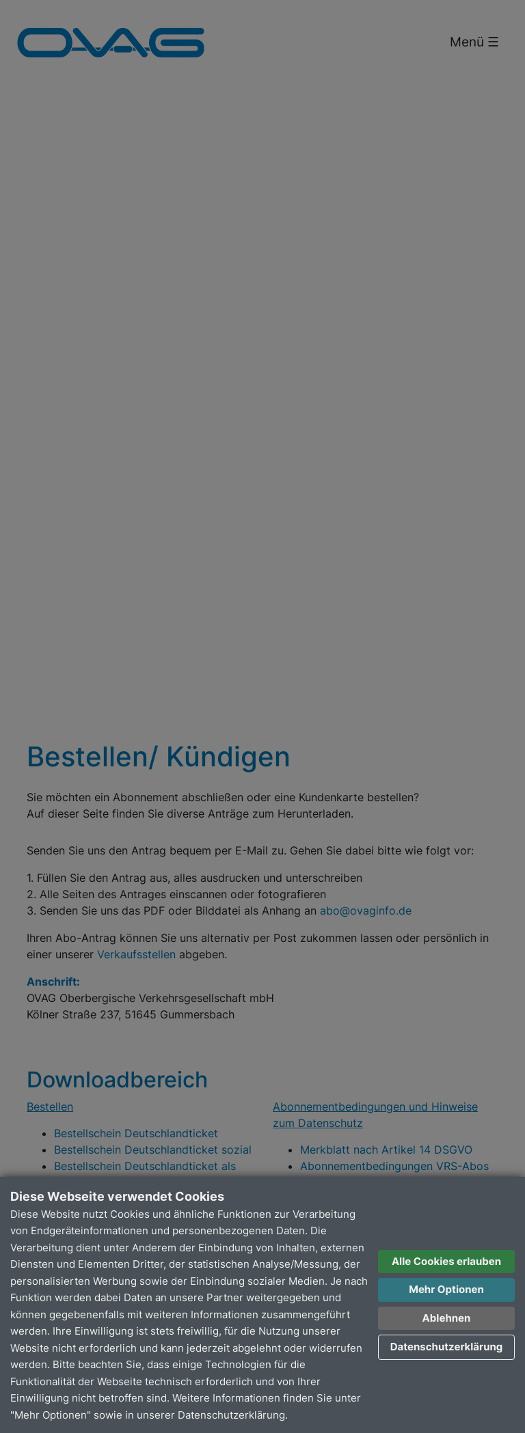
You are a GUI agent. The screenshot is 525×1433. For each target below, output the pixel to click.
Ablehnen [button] (446, 1317)
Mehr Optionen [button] (446, 1289)
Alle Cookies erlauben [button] (446, 1261)
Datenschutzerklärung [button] (446, 1346)
